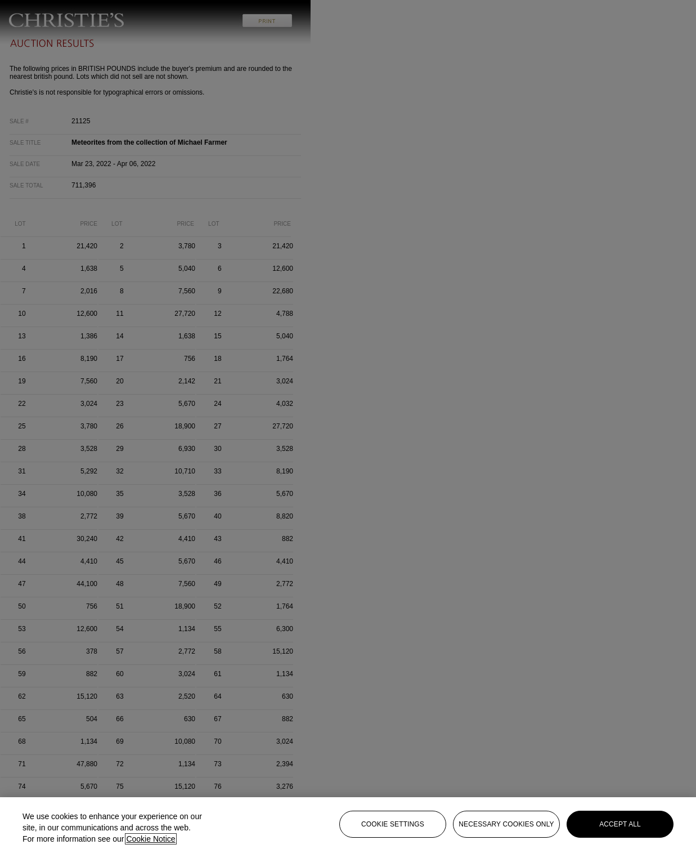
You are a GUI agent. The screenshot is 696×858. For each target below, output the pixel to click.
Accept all (620, 824)
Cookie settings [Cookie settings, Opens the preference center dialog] (392, 824)
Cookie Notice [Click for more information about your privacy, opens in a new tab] (150, 838)
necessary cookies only (506, 824)
